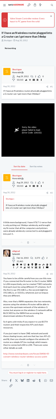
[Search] (52, 5)
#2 (51, 193)
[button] (4, 5)
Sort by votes (36, 166)
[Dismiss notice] (50, 16)
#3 (51, 274)
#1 (51, 86)
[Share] (47, 86)
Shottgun (8, 40)
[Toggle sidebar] (46, 5)
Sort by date (19, 166)
